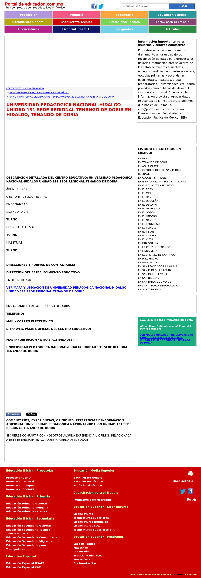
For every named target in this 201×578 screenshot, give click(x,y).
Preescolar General (20, 481)
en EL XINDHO (147, 235)
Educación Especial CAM (23, 567)
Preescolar (28, 14)
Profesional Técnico (124, 22)
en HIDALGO (146, 158)
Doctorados (81, 551)
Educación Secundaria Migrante (29, 541)
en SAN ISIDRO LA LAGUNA (155, 270)
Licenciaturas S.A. (76, 29)
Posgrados (124, 29)
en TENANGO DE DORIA (152, 162)
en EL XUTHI (146, 239)
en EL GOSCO (146, 212)
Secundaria (124, 14)
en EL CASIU (145, 193)
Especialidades (84, 543)
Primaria (76, 14)
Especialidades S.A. (87, 555)
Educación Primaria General (26, 503)
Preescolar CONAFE (20, 489)
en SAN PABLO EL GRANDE (154, 281)
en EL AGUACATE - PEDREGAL (156, 185)
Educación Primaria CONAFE (26, 511)
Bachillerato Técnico (76, 22)
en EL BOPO (145, 189)
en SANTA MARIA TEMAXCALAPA (158, 285)
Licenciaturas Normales (90, 521)
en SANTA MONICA (149, 289)
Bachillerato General (28, 22)
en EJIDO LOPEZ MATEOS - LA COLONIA (162, 181)
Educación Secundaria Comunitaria (31, 537)
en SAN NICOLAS (148, 277)
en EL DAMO (146, 197)
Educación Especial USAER (25, 563)
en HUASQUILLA (148, 243)
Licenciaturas (28, 29)
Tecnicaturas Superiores (91, 518)
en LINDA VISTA (147, 251)
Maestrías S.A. (84, 559)
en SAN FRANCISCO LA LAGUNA (157, 266)
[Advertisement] (69, 62)
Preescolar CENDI (19, 477)
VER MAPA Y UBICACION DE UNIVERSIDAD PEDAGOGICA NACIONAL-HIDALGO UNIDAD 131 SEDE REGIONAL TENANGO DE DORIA (166, 339)
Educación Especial (173, 14)
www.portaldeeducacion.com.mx (150, 574)
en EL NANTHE (147, 220)
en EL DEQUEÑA (148, 200)
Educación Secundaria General (28, 525)
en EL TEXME (146, 231)
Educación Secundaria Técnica (28, 529)
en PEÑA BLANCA (149, 262)
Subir (192, 499)
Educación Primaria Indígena (27, 507)
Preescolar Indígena (20, 485)
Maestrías (80, 547)
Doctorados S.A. (85, 563)
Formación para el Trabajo (92, 499)
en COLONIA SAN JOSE (152, 177)
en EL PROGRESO (149, 224)
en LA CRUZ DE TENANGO (154, 247)
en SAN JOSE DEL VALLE (153, 274)
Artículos (173, 29)
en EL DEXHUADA (149, 208)
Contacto (191, 574)
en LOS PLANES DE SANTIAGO (156, 254)
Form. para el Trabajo (172, 22)
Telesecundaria (17, 533)
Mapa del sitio (182, 481)
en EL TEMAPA (147, 227)
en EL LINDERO (147, 216)
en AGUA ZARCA (148, 166)
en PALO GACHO (148, 258)
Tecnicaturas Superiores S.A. (94, 529)
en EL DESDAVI (147, 204)
